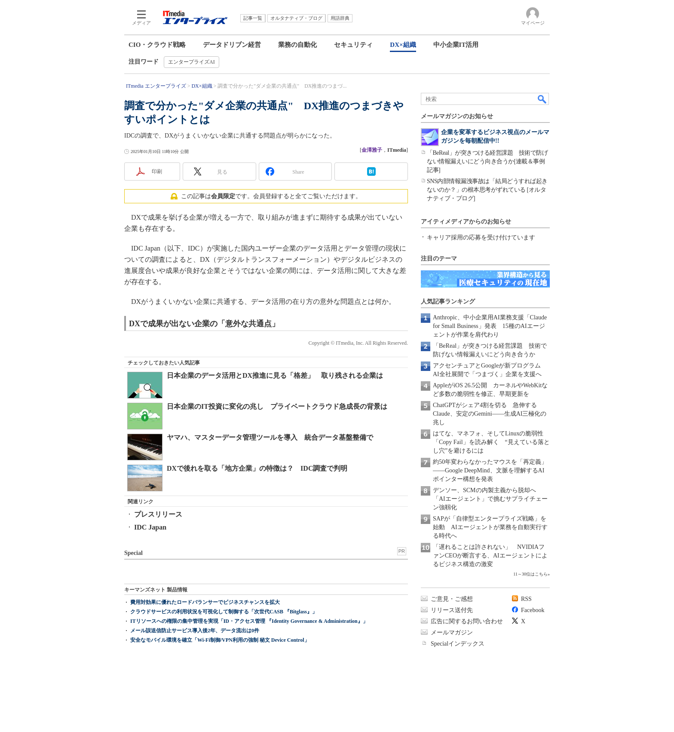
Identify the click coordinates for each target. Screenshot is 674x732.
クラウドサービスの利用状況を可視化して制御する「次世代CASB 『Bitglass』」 (223, 612)
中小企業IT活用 (456, 44)
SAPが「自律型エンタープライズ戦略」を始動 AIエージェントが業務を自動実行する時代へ (490, 527)
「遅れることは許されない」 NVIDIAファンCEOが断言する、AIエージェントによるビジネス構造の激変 (490, 555)
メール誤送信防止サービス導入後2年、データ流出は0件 (194, 631)
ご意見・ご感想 (452, 599)
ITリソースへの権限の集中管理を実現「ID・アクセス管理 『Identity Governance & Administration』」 (249, 621)
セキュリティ (353, 44)
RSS (526, 599)
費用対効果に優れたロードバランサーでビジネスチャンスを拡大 (205, 602)
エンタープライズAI (191, 62)
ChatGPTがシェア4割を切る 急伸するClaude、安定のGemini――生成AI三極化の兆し (489, 414)
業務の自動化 (297, 44)
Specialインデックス (457, 643)
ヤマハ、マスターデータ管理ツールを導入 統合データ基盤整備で (270, 437)
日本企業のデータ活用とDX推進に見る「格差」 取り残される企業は (275, 375)
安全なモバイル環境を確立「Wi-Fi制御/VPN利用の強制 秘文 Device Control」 (219, 640)
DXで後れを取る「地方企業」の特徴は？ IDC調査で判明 (257, 468)
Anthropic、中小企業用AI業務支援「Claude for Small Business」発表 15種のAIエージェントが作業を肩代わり (490, 326)
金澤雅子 (372, 150)
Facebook (532, 610)
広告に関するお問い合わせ (467, 621)
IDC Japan (150, 527)
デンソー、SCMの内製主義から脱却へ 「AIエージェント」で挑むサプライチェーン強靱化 (490, 499)
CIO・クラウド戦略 (157, 44)
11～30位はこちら (530, 574)
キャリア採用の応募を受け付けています (481, 237)
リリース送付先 (452, 610)
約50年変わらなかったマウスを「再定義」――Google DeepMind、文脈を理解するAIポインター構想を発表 (490, 470)
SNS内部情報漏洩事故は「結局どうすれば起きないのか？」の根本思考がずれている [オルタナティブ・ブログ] (487, 190)
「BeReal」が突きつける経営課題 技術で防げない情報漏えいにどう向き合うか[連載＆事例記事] (487, 161)
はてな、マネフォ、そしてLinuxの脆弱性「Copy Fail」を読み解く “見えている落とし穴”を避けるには (491, 442)
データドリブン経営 (232, 44)
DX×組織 (403, 44)
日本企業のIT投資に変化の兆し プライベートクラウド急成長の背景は (277, 406)
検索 (542, 99)
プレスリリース (158, 514)
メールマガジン (452, 632)
